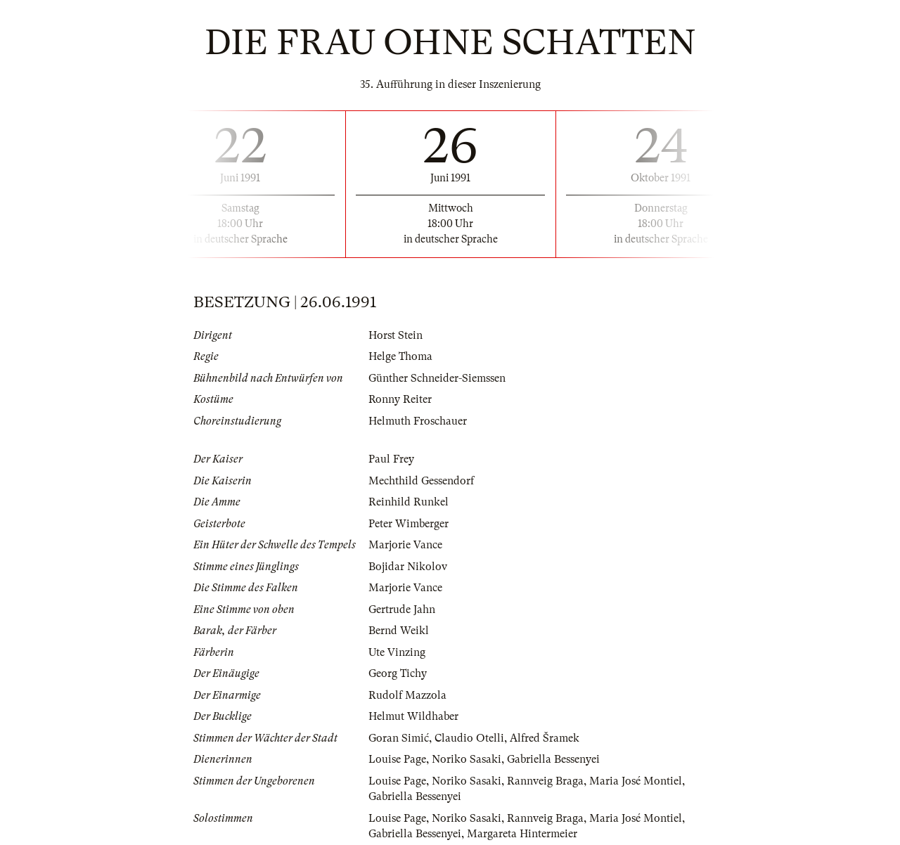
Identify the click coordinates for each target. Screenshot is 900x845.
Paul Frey (391, 459)
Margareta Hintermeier (522, 833)
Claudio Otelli (469, 738)
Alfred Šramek (544, 738)
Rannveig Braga (545, 781)
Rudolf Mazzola (407, 695)
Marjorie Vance (405, 544)
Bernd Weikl (398, 630)
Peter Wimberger (408, 523)
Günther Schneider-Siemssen (437, 378)
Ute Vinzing (396, 652)
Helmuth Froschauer (417, 421)
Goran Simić (398, 738)
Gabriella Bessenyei (553, 759)
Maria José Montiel (635, 781)
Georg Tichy (397, 673)
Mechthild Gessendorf (421, 481)
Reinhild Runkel (408, 502)
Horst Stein (395, 335)
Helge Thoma (400, 356)
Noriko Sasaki (466, 759)
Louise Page (397, 759)
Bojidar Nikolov (407, 566)
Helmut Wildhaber (413, 716)
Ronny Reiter (400, 399)
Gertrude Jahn (401, 609)
